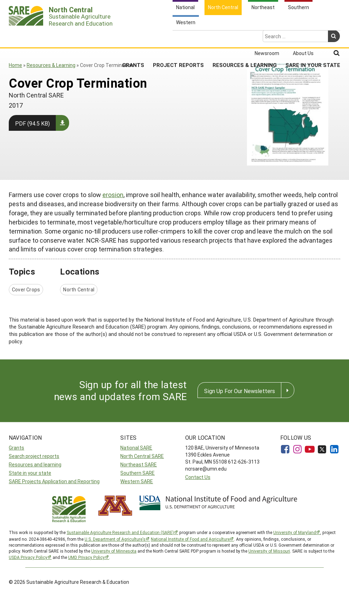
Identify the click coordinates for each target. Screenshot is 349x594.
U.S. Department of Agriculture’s (115, 539)
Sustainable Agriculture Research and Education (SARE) (120, 532)
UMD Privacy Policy (86, 557)
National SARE (136, 447)
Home (15, 65)
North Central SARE (142, 456)
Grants (133, 37)
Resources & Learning (245, 37)
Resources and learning (35, 464)
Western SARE (136, 481)
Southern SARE (137, 473)
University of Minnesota (113, 551)
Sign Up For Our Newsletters (239, 390)
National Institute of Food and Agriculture (190, 539)
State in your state (30, 473)
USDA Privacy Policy (28, 557)
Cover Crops (26, 289)
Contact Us (197, 477)
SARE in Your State (313, 37)
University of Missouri (269, 551)
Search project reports (34, 456)
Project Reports (178, 37)
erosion (112, 194)
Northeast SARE (138, 464)
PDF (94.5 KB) (32, 123)
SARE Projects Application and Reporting (54, 481)
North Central (78, 289)
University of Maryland (294, 532)
